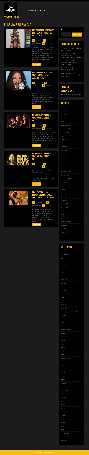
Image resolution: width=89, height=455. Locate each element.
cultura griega (65, 326)
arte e (62, 258)
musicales (64, 397)
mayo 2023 (64, 236)
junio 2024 (64, 189)
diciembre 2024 (65, 168)
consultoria (64, 308)
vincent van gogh (66, 437)
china (62, 294)
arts (62, 269)
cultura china (64, 319)
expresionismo (65, 344)
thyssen (63, 426)
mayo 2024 (64, 193)
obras (62, 401)
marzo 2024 (64, 200)
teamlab (63, 422)
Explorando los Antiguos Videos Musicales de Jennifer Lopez (42, 75)
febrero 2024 (64, 204)
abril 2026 (64, 111)
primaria (63, 415)
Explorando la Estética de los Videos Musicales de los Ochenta (43, 33)
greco (62, 354)
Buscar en (64, 30)
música (63, 394)
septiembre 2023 (66, 221)
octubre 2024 (65, 175)
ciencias (63, 301)
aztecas (63, 276)
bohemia (63, 287)
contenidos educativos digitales (70, 312)
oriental (63, 404)
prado (63, 412)
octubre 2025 (65, 132)
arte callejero (65, 254)
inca (62, 362)
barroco (63, 283)
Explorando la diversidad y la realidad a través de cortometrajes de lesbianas (71, 74)
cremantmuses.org (12, 17)
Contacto (41, 10)
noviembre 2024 (65, 171)
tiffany (62, 430)
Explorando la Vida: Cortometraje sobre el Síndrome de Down (70, 68)
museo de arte (65, 390)
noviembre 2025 (65, 129)
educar (63, 333)
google (63, 351)
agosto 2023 (64, 225)
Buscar (77, 34)
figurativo (63, 347)
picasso (63, 408)
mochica (63, 383)
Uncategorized (65, 433)
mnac (62, 376)
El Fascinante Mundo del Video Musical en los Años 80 (42, 118)
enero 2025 (64, 164)
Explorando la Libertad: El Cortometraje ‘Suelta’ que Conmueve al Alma (68, 62)
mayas (63, 372)
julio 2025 (63, 143)
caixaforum (64, 290)
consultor (63, 304)
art (62, 251)
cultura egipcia (65, 322)
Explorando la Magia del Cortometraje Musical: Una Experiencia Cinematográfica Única (71, 55)
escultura (63, 340)
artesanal (63, 265)
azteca (63, 272)
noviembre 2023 (65, 214)
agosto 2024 (64, 182)
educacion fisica (65, 329)
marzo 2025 (64, 157)
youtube (63, 440)
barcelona (64, 279)
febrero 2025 (64, 161)
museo (63, 387)
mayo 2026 (64, 107)
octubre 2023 (65, 218)
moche (63, 379)
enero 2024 (64, 207)
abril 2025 (64, 154)
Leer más (37, 64)
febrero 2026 (64, 118)
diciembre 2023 (65, 211)
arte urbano (64, 262)
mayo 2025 (64, 150)
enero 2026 (64, 121)
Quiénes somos (31, 10)
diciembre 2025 (65, 125)
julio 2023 (63, 229)
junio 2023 (64, 232)
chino (62, 297)
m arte (63, 369)
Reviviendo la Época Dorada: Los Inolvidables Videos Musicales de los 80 (43, 195)
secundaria (64, 419)
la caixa (63, 365)
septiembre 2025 (66, 136)
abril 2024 (64, 196)
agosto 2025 (64, 139)
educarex (63, 337)
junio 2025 (64, 146)
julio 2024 (63, 186)
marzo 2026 (64, 114)
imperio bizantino (66, 358)
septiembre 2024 (66, 179)
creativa (63, 315)
